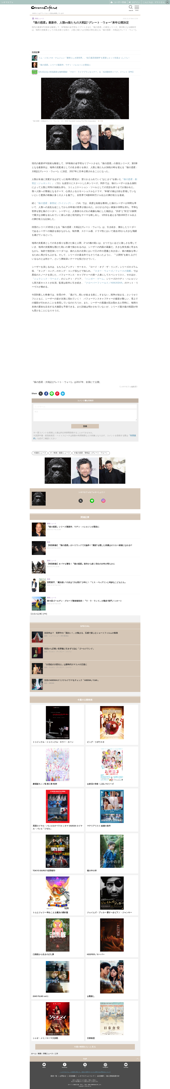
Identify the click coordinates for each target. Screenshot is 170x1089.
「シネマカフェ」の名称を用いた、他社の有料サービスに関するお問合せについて (85, 1072)
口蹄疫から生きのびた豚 (43, 954)
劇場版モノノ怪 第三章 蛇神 (45, 784)
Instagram (105, 1065)
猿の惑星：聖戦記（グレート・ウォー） (92, 453)
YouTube (126, 1067)
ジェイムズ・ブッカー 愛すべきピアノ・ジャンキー (109, 912)
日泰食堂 (91, 1038)
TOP (85, 1059)
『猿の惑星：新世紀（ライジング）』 (55, 203)
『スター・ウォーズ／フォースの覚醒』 (113, 271)
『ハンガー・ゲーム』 (95, 279)
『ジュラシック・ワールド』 (46, 279)
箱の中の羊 (92, 870)
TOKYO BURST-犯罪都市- (44, 870)
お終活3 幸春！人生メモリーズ (100, 784)
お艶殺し (91, 996)
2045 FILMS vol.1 (40, 996)
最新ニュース (40, 453)
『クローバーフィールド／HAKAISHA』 (104, 283)
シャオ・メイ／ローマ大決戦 (45, 1038)
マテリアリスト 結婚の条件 (99, 826)
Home (44, 1067)
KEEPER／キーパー (96, 954)
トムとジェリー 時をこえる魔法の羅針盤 (50, 912)
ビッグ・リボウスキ (95, 742)
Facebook (64, 1067)
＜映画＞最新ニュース (61, 453)
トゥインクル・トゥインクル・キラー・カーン (53, 742)
